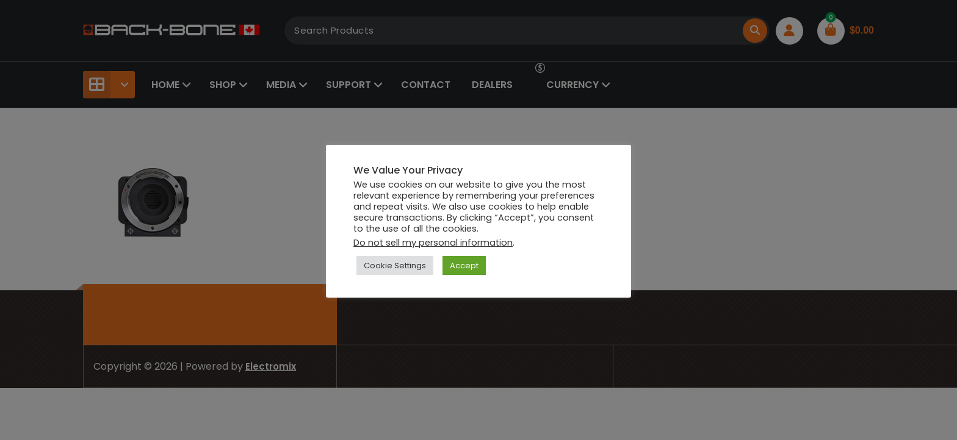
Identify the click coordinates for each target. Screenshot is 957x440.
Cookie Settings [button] (395, 265)
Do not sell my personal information (433, 243)
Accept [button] (464, 265)
